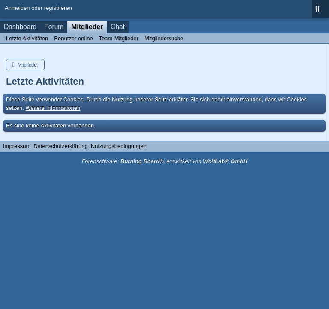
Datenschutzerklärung (60, 146)
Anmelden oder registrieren (38, 8)
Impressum (16, 146)
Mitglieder (87, 26)
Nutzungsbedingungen (119, 146)
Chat (118, 26)
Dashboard (20, 26)
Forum (53, 26)
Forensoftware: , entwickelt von (165, 161)
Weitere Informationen (53, 108)
